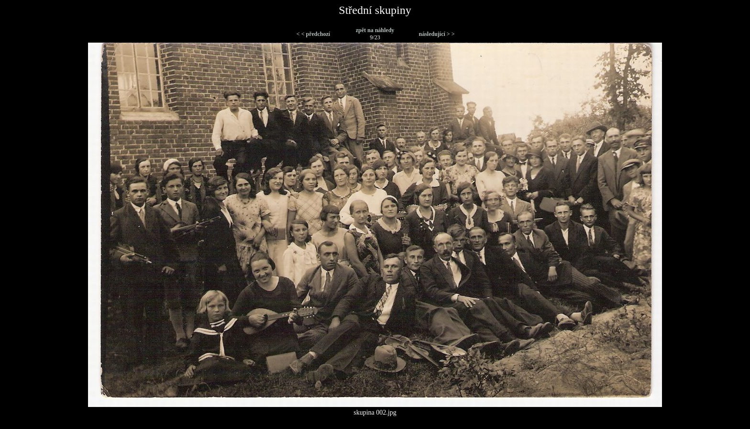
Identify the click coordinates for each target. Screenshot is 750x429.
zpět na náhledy (375, 30)
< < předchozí (313, 34)
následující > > (436, 34)
